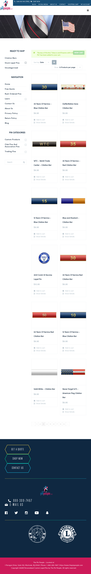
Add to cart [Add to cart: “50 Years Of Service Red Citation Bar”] (40, 348)
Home (7, 84)
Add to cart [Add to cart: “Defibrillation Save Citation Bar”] (69, 120)
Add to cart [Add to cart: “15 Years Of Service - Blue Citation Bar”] (40, 234)
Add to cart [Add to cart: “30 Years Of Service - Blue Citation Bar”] (40, 120)
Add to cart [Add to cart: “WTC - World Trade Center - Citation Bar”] (40, 177)
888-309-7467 (23, 500)
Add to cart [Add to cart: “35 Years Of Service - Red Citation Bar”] (69, 177)
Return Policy (11, 118)
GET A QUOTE (17, 449)
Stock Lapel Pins (12, 63)
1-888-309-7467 (52, 565)
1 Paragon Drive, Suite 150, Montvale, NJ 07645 (22, 565)
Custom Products (12, 139)
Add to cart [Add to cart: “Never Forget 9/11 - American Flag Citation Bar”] (69, 409)
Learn (7, 98)
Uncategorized (11, 68)
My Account (85, 4)
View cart (78, 53)
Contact (62, 4)
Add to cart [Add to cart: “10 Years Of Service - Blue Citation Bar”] (69, 348)
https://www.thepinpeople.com (71, 565)
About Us (53, 4)
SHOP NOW (18, 458)
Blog (34, 4)
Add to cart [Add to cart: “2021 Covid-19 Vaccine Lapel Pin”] (40, 291)
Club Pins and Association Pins (12, 145)
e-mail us (17, 505)
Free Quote (10, 89)
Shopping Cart (73, 4)
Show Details (41, 122)
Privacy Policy (11, 113)
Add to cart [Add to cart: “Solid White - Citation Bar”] (40, 401)
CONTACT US (18, 468)
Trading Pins (10, 151)
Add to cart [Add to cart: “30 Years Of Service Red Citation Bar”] (69, 291)
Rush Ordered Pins (13, 94)
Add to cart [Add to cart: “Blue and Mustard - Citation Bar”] (69, 234)
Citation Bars (11, 58)
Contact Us (10, 103)
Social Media (43, 4)
